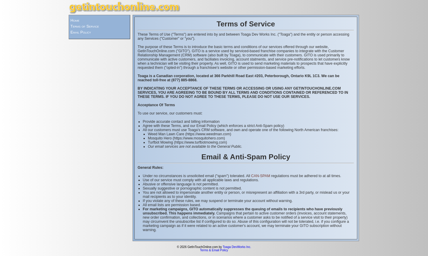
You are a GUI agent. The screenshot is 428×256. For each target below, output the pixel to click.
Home (74, 20)
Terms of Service (84, 26)
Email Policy (80, 32)
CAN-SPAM (260, 176)
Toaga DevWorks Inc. (237, 247)
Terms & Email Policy (214, 250)
